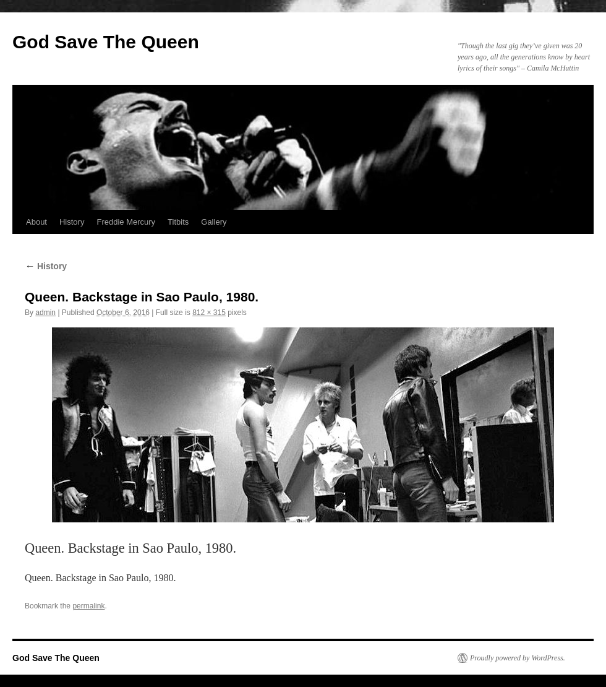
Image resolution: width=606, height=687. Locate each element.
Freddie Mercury (125, 222)
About (36, 222)
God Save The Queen (105, 42)
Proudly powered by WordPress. (517, 658)
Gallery (213, 222)
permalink (88, 606)
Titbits (178, 222)
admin (45, 312)
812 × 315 (209, 312)
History (71, 222)
